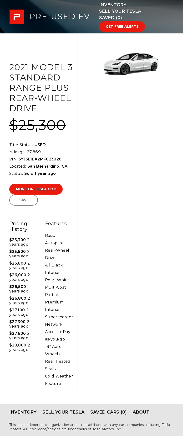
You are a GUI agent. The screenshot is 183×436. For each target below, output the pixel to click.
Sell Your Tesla (120, 11)
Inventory (112, 4)
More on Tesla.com (36, 189)
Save (24, 200)
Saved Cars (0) (108, 412)
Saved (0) (110, 17)
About (141, 412)
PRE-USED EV (50, 17)
